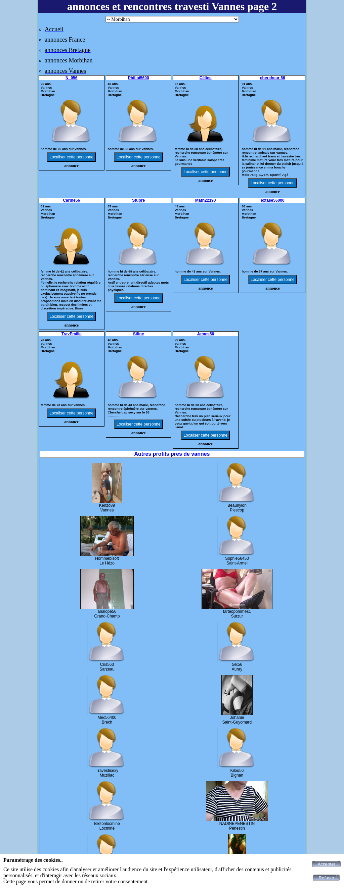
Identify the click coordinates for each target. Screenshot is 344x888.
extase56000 (273, 200)
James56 (205, 334)
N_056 (71, 78)
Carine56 (71, 200)
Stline (138, 334)
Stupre (138, 200)
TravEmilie (71, 334)
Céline (206, 78)
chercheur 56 (272, 78)
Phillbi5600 (138, 78)
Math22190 (205, 200)
